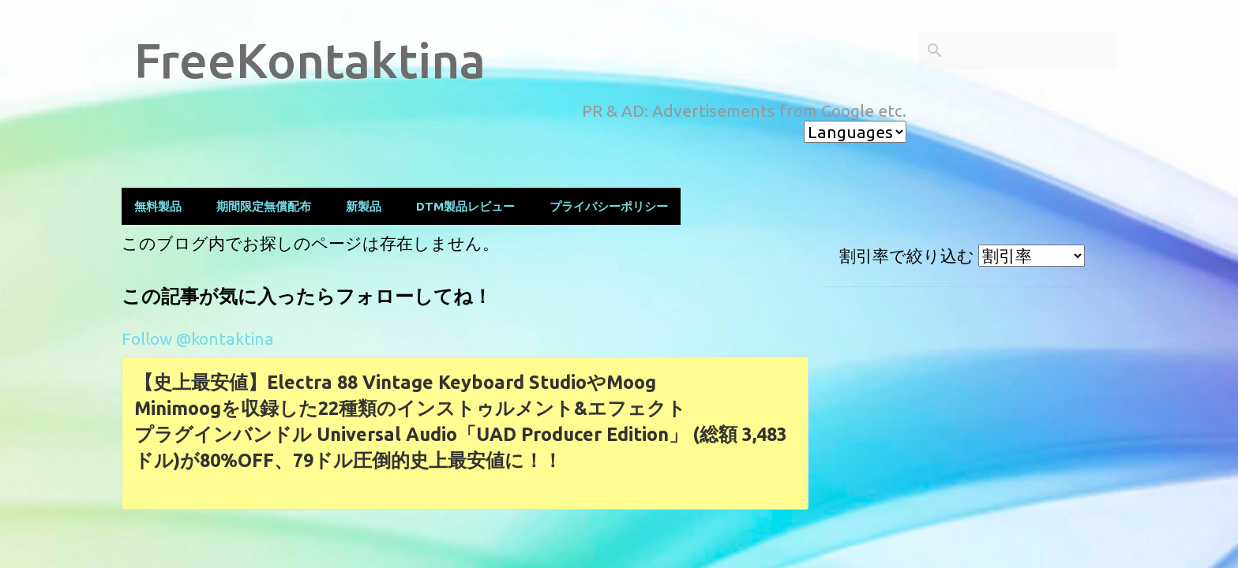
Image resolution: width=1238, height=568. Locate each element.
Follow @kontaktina (198, 338)
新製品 (363, 206)
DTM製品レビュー (465, 206)
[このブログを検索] (1033, 50)
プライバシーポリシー (609, 206)
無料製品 (158, 206)
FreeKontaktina (310, 60)
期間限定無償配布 (263, 206)
